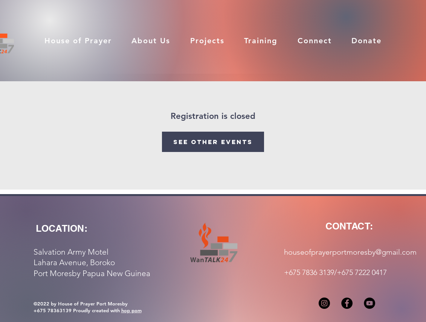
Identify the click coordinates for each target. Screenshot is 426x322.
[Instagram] (324, 303)
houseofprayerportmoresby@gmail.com (350, 252)
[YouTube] (369, 303)
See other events (213, 142)
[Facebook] (347, 303)
